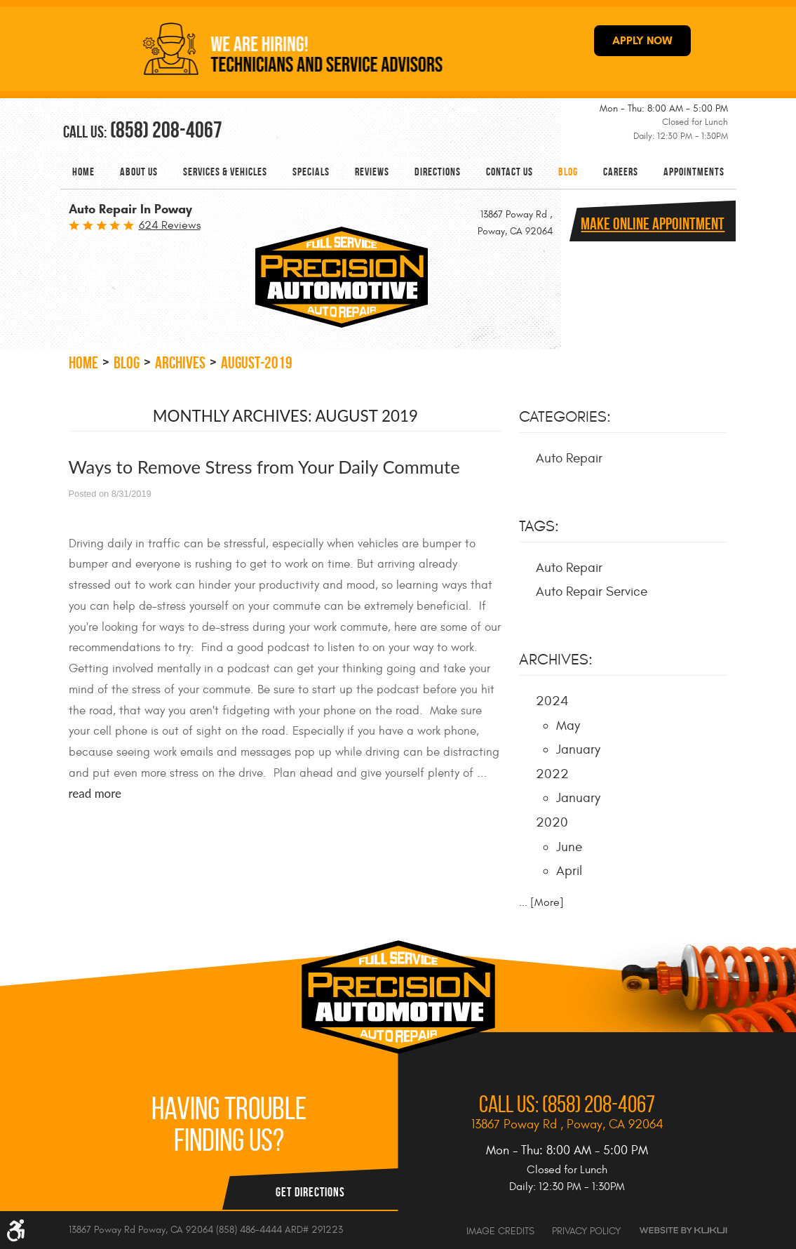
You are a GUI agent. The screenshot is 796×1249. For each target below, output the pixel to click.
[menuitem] (83, 171)
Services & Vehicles (225, 172)
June (569, 847)
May (568, 725)
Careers (620, 172)
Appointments (693, 172)
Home (83, 172)
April (569, 871)
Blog (568, 172)
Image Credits (500, 1231)
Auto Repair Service (591, 591)
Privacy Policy (586, 1231)
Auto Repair (569, 458)
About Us (139, 172)
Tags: (539, 526)
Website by (683, 1230)
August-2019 (256, 363)
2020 (552, 822)
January (578, 749)
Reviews (372, 172)
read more (95, 793)
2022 (552, 774)
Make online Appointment (652, 224)
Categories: (565, 417)
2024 (552, 701)
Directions (437, 172)
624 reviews (170, 225)
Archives (180, 363)
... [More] (541, 902)
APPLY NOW (642, 40)
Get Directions (310, 1192)
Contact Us (509, 172)
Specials (311, 172)
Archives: (556, 659)
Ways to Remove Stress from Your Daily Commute (264, 466)
